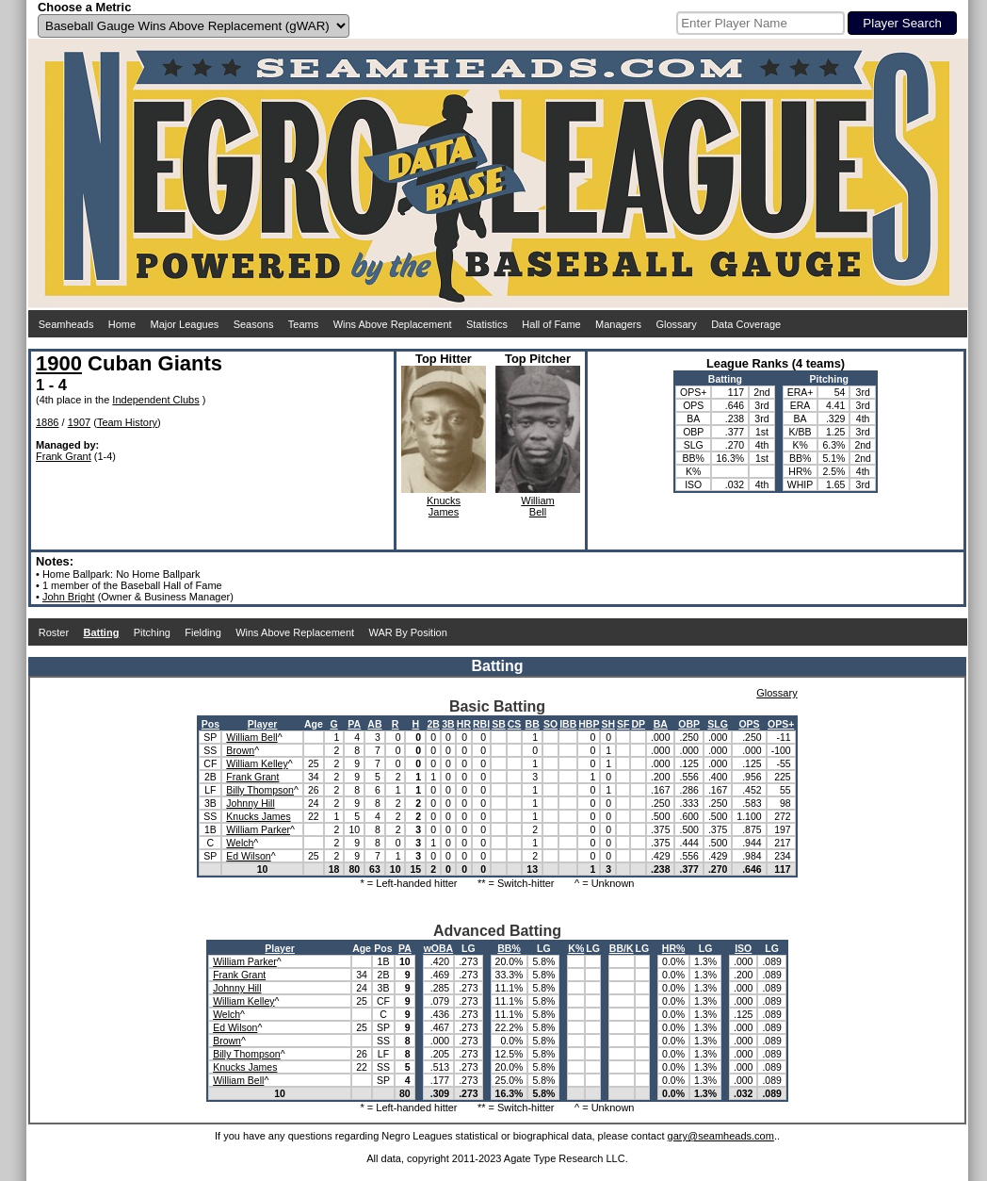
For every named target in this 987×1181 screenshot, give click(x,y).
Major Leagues (185, 324)
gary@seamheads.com (721, 1135)
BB (533, 724)
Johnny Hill (250, 803)
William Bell (251, 737)
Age (313, 724)
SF (623, 724)
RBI (481, 724)
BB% (509, 948)
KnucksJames (444, 506)
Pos (210, 724)
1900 (59, 363)
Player (263, 724)
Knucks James (258, 816)
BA (661, 724)
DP (638, 724)
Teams (303, 324)
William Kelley (256, 763)
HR (464, 724)
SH (608, 724)
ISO (743, 948)
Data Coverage (746, 324)
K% (576, 948)
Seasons (254, 324)
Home (122, 324)
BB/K (621, 948)
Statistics (487, 324)
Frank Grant (63, 456)
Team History (127, 422)
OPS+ (781, 724)
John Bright (68, 596)
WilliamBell (537, 506)
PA (354, 724)
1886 (47, 422)
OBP (689, 724)
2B (433, 724)
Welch (239, 842)
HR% (674, 948)
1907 (79, 422)
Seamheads (66, 324)
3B (448, 724)
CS (515, 724)
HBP (588, 724)
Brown (240, 750)
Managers (618, 324)
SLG (717, 724)
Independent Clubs (155, 399)
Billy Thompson (260, 790)
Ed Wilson (248, 855)
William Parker (258, 829)
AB (374, 724)
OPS (748, 724)
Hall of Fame (551, 324)
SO (550, 724)
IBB (567, 724)
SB (499, 724)
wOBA (439, 948)
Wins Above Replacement (392, 324)
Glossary (675, 324)
